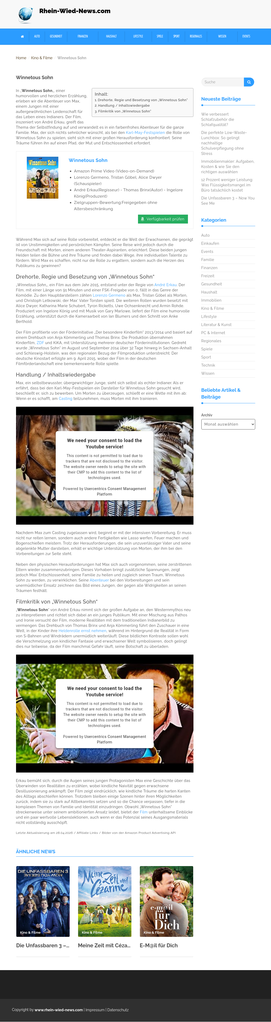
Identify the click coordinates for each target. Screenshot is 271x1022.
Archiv (206, 415)
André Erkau (165, 285)
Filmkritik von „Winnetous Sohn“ (124, 111)
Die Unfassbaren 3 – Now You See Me (43, 946)
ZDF (40, 343)
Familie (207, 260)
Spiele (160, 36)
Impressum (95, 1010)
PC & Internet (213, 333)
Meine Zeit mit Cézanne (104, 946)
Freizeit (207, 276)
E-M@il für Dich (159, 946)
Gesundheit (56, 36)
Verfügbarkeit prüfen (166, 219)
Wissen (222, 36)
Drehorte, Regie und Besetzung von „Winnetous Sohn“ (143, 100)
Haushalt (111, 36)
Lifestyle (138, 36)
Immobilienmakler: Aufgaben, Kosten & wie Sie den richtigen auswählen (228, 167)
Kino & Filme (42, 58)
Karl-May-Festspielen (145, 133)
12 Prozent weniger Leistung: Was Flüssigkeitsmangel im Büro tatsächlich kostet (227, 185)
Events (246, 36)
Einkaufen (210, 243)
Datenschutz (118, 1010)
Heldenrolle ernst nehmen (82, 631)
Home (21, 58)
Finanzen (83, 36)
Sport (176, 36)
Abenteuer (99, 580)
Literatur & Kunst (216, 325)
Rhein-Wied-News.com (75, 11)
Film (144, 812)
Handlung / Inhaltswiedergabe (124, 105)
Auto (37, 36)
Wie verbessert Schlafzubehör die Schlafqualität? (217, 119)
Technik (208, 365)
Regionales (196, 36)
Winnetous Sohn (88, 160)
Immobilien (211, 300)
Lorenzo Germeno (109, 295)
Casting (66, 399)
